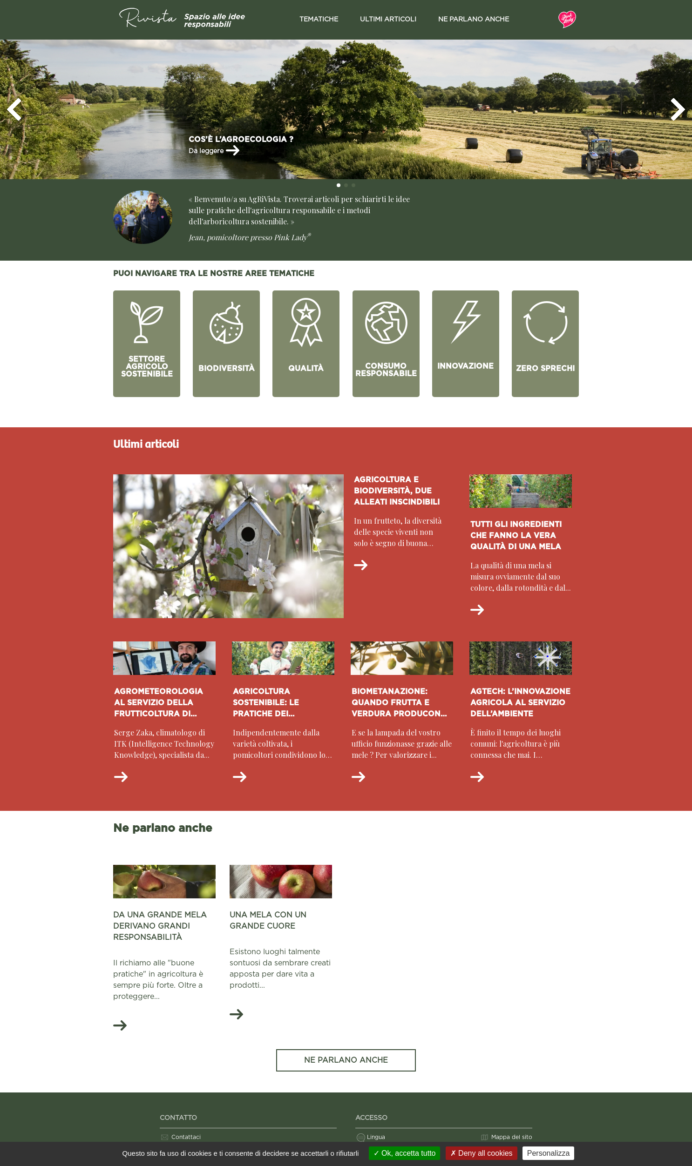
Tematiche (318, 19)
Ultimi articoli (388, 19)
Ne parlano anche (473, 19)
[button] (14, 109)
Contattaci (186, 1137)
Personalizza (548, 1153)
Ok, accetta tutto (404, 1153)
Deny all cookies (481, 1153)
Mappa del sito (511, 1137)
